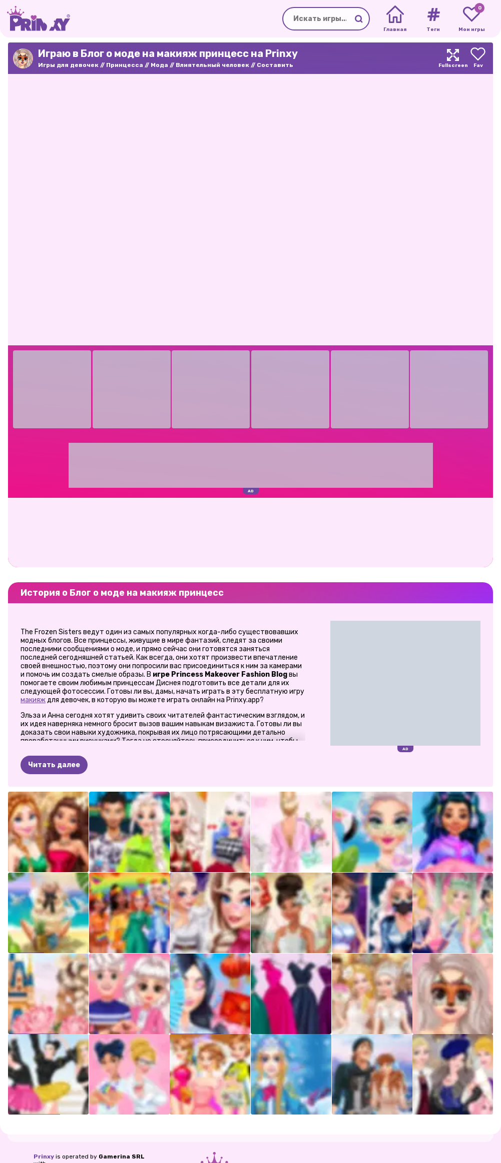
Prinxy (44, 1156)
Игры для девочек (68, 64)
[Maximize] (452, 58)
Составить (275, 64)
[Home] (395, 19)
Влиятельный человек (212, 64)
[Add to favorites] (477, 58)
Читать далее (54, 765)
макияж (33, 700)
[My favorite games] (471, 19)
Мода (159, 64)
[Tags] (433, 19)
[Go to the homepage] (35, 18)
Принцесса (124, 64)
